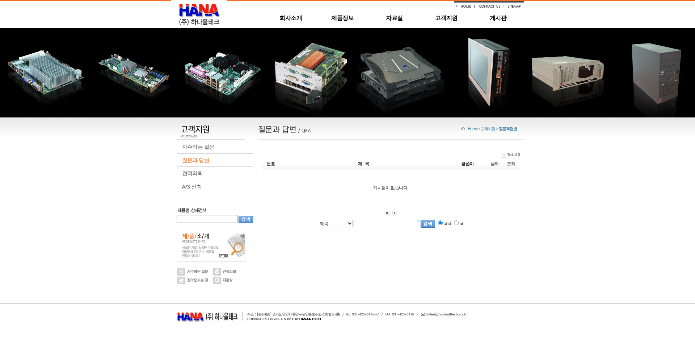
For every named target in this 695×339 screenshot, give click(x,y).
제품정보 (342, 18)
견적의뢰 (192, 173)
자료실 (394, 18)
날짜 (494, 164)
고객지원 (446, 18)
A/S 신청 (192, 186)
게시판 (498, 18)
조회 (511, 164)
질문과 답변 (196, 160)
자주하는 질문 (198, 146)
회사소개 (290, 18)
